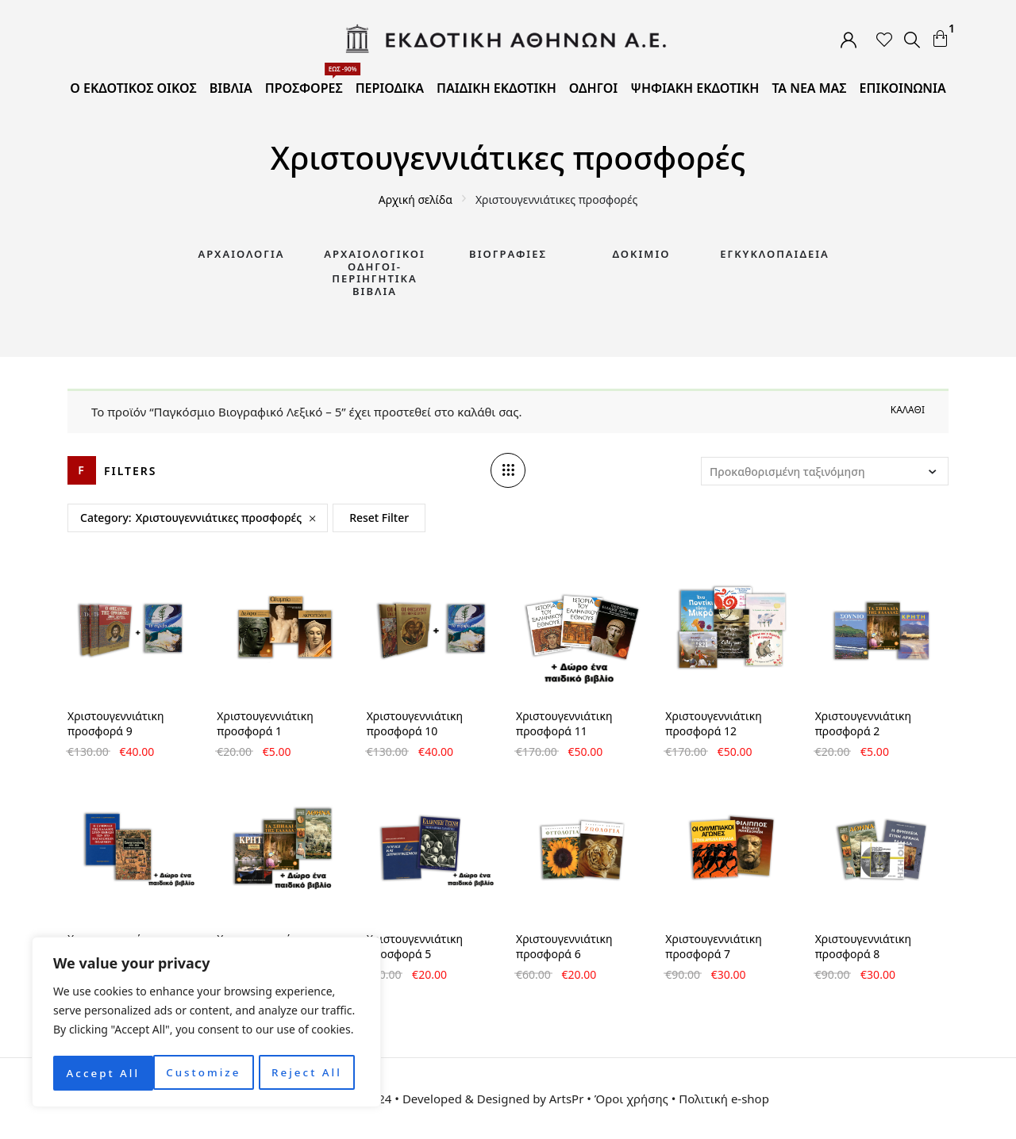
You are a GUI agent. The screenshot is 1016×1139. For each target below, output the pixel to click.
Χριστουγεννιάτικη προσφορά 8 (863, 946)
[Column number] (508, 470)
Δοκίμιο (642, 254)
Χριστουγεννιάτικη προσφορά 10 (415, 723)
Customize (102, 1072)
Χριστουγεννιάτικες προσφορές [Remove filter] (219, 517)
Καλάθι (908, 409)
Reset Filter (379, 517)
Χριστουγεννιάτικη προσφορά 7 (713, 946)
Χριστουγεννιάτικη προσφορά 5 (415, 946)
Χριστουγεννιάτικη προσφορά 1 (265, 723)
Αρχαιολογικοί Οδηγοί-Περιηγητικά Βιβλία (374, 272)
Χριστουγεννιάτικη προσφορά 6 (564, 946)
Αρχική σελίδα (415, 199)
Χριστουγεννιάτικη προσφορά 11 (564, 723)
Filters (130, 470)
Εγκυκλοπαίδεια (774, 254)
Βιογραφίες (508, 254)
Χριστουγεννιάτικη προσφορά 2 (863, 723)
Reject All (207, 1072)
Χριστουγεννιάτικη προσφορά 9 (115, 723)
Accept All (310, 1072)
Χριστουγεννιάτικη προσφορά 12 (713, 723)
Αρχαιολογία (241, 254)
